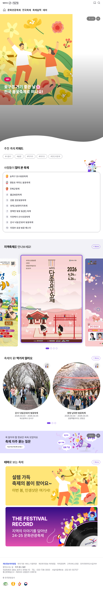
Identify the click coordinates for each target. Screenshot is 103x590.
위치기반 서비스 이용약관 (27, 564)
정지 (98, 19)
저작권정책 (61, 564)
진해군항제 (15, 189)
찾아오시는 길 (8, 567)
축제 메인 (4, 10)
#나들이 (8, 156)
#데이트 (42, 156)
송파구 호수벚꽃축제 (19, 176)
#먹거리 (30, 156)
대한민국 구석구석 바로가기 (11, 3)
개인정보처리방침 (9, 564)
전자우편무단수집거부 (88, 564)
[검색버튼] (99, 2)
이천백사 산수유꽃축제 (20, 217)
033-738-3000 (43, 570)
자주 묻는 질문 (20, 567)
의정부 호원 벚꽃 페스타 (20, 228)
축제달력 (37, 10)
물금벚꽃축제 (16, 194)
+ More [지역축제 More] (96, 247)
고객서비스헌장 (73, 564)
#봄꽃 (19, 156)
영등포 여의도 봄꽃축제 (20, 182)
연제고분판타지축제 (18, 205)
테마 (45, 10)
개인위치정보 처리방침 (46, 564)
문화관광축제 (14, 10)
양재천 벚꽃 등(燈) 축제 (20, 211)
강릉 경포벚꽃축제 (18, 200)
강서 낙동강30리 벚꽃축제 (21, 222)
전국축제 (26, 10)
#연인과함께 (55, 156)
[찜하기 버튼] (94, 2)
